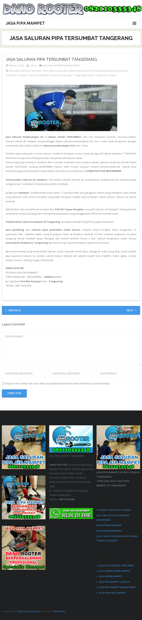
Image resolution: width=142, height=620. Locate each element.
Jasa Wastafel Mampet (109, 530)
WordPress (59, 611)
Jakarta (53, 70)
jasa (60, 70)
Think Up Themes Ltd (28, 611)
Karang (123, 70)
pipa (69, 75)
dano (45, 70)
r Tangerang (79, 75)
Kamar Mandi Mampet (109, 525)
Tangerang (101, 75)
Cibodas (24, 70)
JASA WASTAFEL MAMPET (112, 592)
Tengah (112, 75)
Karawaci (11, 75)
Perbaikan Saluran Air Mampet (114, 510)
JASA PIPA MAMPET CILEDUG (114, 581)
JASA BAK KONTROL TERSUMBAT (116, 565)
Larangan (22, 75)
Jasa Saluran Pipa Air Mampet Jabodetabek (113, 517)
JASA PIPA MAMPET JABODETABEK (61, 65)
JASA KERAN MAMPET (110, 576)
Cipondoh (35, 70)
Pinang (62, 75)
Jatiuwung (112, 70)
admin (32, 65)
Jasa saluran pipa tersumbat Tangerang (84, 70)
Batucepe (14, 70)
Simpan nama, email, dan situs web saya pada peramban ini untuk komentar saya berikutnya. (57, 383)
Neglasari (44, 75)
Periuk (53, 75)
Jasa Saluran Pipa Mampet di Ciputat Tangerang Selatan (117, 538)
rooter (90, 75)
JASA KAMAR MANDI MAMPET (115, 571)
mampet (33, 75)
